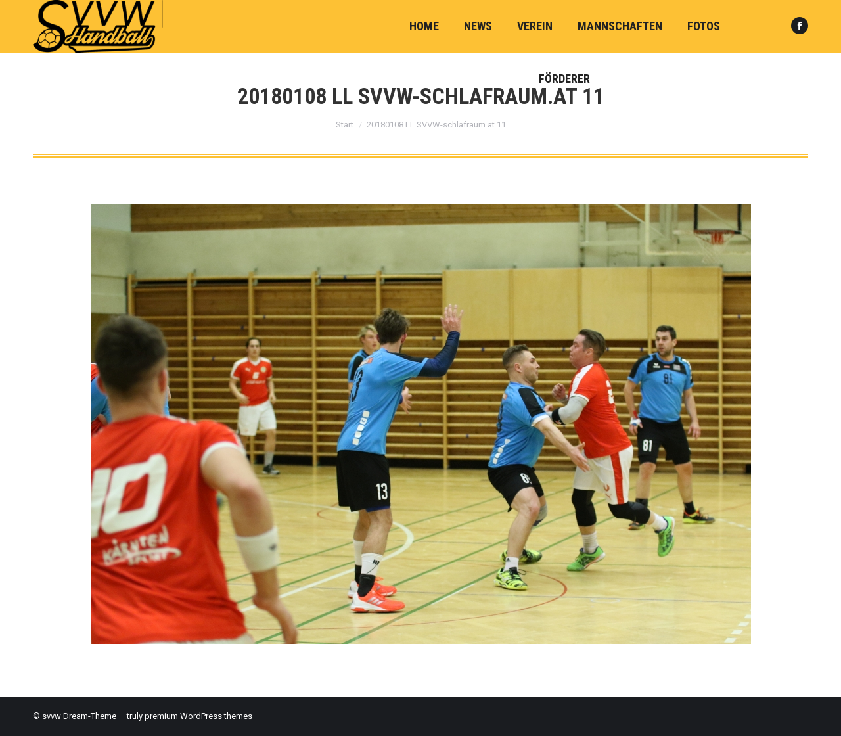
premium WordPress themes (198, 716)
